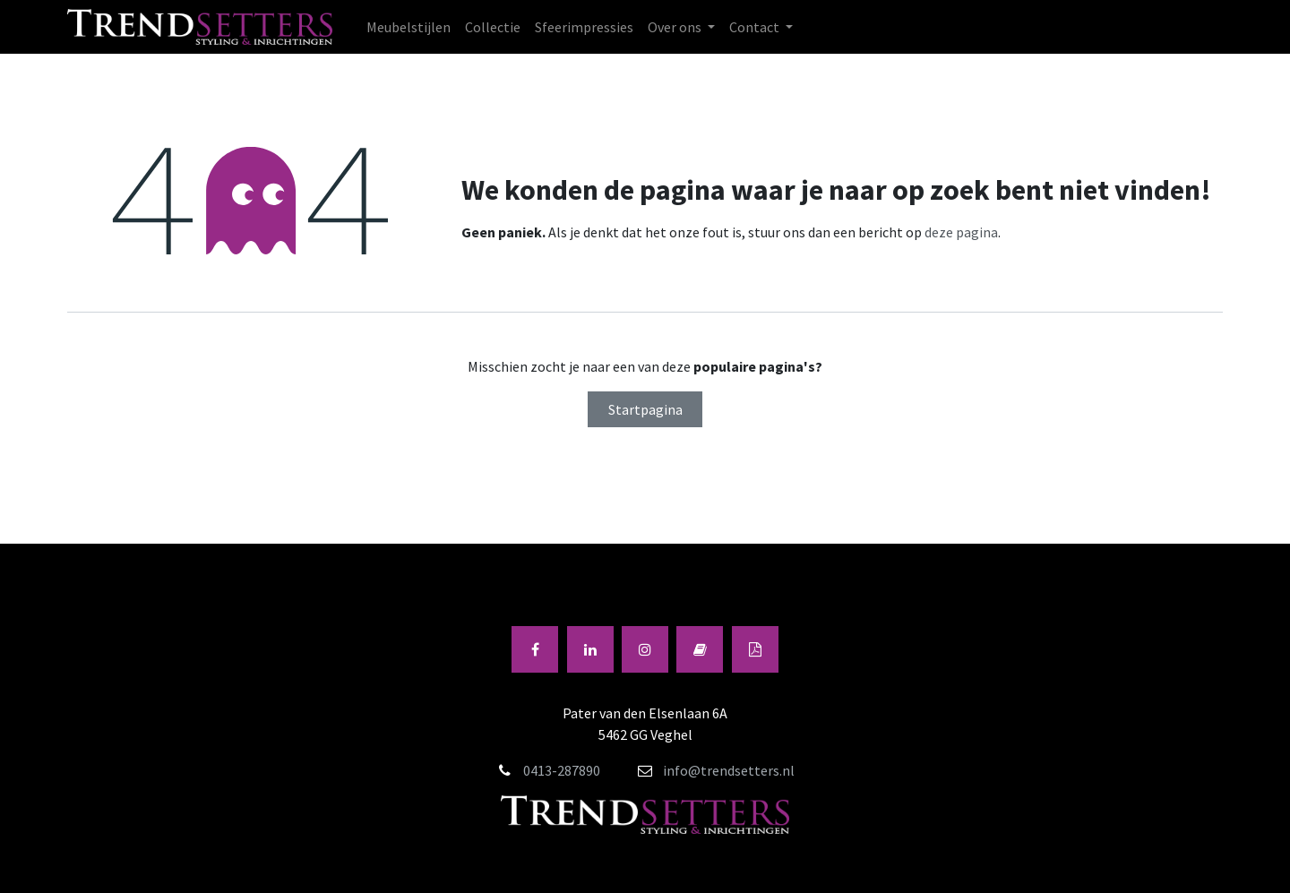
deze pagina (961, 232)
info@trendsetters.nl (716, 770)
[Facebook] (535, 649)
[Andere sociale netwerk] (755, 649)
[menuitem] (408, 27)
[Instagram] (645, 649)
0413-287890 (561, 770)
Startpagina (645, 409)
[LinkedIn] (590, 649)
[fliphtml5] (699, 649)
